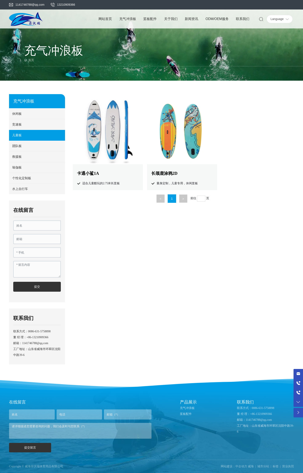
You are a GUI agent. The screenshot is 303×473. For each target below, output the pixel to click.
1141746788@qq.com (29, 4)
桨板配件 (186, 414)
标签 (276, 466)
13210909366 (66, 4)
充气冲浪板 (187, 408)
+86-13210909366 (37, 337)
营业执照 (288, 466)
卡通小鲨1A (88, 173)
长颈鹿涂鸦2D (164, 173)
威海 (251, 466)
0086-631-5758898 (39, 331)
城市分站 (263, 466)
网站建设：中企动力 (234, 466)
